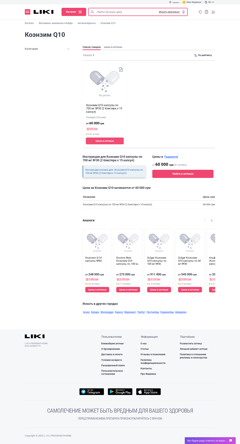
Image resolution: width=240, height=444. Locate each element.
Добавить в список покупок (121, 69)
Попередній (204, 220)
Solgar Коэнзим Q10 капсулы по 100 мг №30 (156, 260)
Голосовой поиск (183, 12)
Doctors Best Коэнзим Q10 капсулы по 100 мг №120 (127, 260)
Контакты (146, 368)
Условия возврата (111, 360)
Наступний (211, 220)
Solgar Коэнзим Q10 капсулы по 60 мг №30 (189, 260)
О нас (144, 343)
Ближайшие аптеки (112, 343)
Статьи (145, 349)
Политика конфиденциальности (153, 361)
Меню (27, 12)
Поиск (92, 12)
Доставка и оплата (112, 354)
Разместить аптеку (191, 343)
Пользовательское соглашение (112, 372)
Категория (31, 48)
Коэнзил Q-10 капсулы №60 (93, 259)
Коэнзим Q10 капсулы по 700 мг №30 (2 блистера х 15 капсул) (104, 108)
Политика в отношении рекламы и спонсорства (193, 356)
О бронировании (110, 349)
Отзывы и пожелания (153, 354)
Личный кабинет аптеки (193, 349)
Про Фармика (148, 374)
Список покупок (206, 12)
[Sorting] (204, 55)
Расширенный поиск (113, 365)
